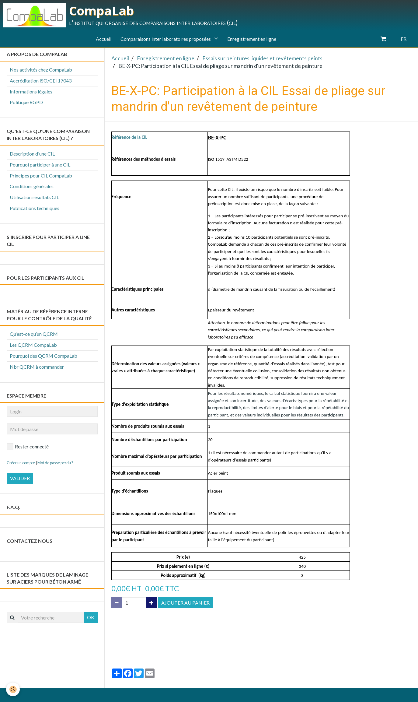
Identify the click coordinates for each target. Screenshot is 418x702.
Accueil (103, 39)
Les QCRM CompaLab (33, 345)
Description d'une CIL (32, 153)
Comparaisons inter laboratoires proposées (166, 39)
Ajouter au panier (185, 602)
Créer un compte (21, 462)
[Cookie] (13, 689)
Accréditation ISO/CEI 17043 (40, 80)
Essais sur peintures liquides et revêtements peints (262, 58)
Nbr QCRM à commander (37, 367)
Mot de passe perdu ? (55, 462)
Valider (20, 478)
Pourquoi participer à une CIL (40, 164)
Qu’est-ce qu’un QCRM (34, 334)
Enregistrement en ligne (251, 39)
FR (403, 39)
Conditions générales (32, 186)
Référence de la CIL (129, 137)
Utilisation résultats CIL (34, 197)
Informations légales (31, 91)
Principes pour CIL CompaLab (41, 175)
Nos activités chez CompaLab (41, 69)
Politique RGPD (26, 102)
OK (90, 617)
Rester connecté (28, 446)
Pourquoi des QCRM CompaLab (43, 356)
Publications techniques (34, 208)
